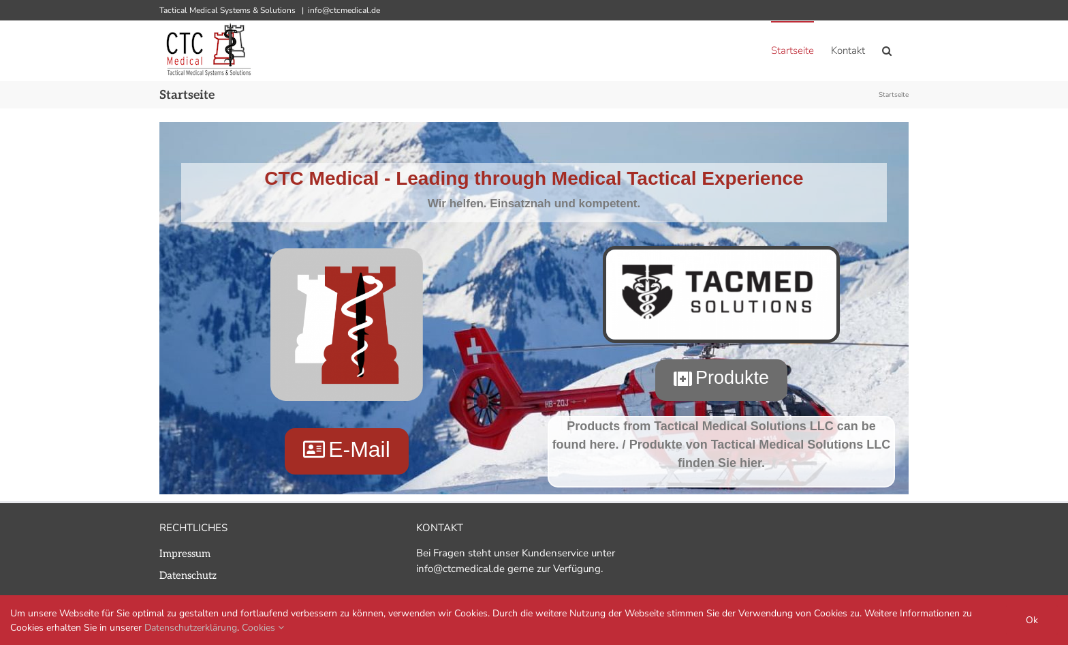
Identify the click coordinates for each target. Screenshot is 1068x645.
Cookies (263, 627)
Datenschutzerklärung (190, 627)
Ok (1032, 620)
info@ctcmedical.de (344, 10)
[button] (887, 50)
